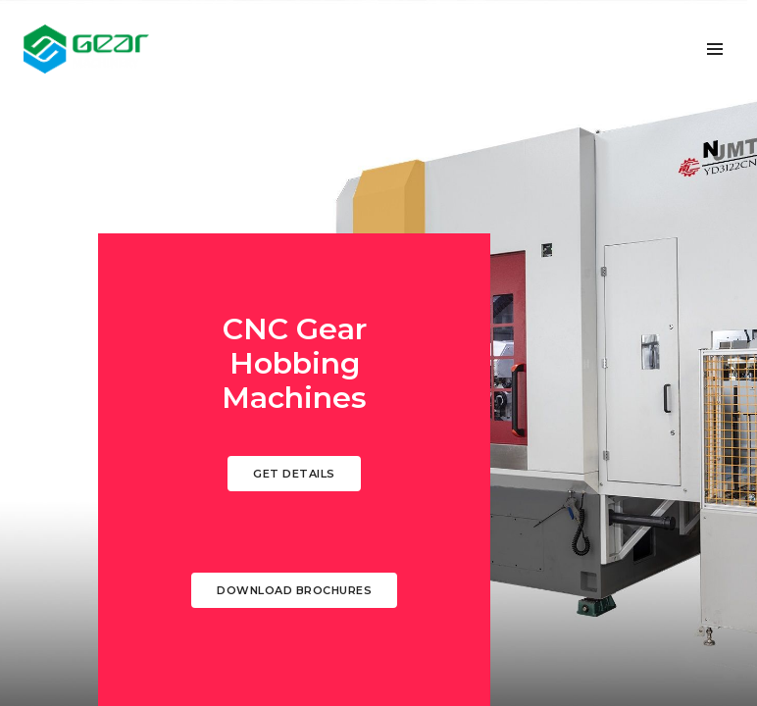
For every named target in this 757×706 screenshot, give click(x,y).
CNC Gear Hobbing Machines (294, 363)
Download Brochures (294, 590)
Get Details (294, 473)
